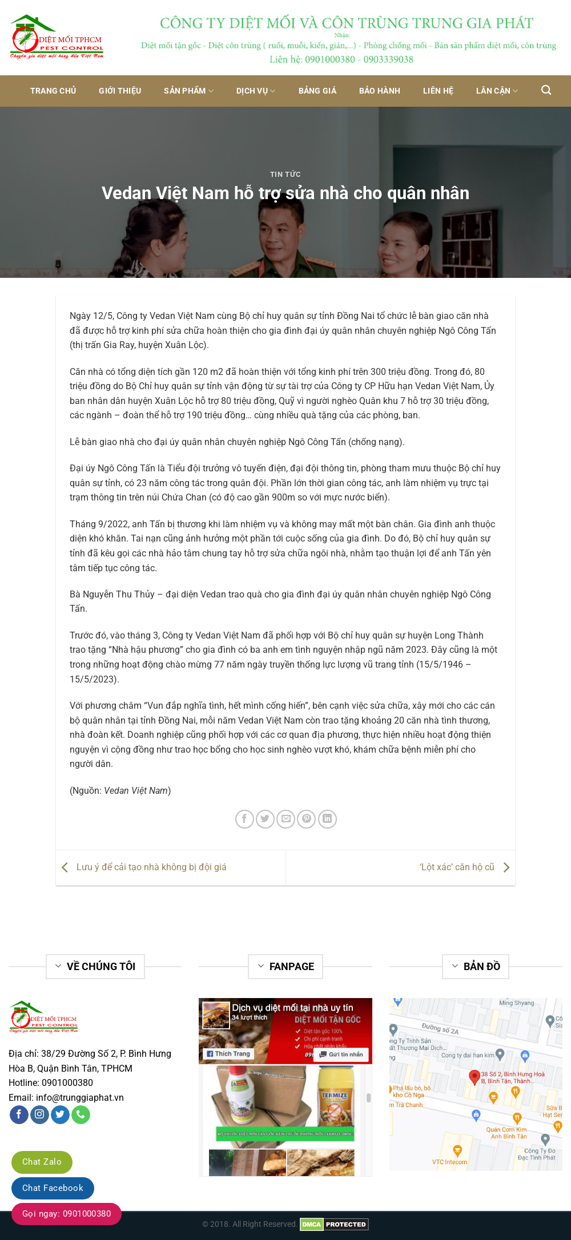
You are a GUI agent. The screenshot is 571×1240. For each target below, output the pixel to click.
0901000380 (67, 1082)
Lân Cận (497, 91)
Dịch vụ (256, 91)
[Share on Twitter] (265, 819)
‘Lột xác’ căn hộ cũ (467, 867)
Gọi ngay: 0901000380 (66, 1214)
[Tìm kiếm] (546, 90)
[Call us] (80, 1115)
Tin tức (285, 174)
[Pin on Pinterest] (306, 819)
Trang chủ (53, 91)
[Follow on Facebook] (19, 1115)
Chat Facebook (52, 1188)
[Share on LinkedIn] (327, 819)
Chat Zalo (42, 1162)
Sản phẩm (189, 91)
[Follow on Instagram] (39, 1115)
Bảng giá (317, 91)
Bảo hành (379, 91)
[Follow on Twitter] (60, 1115)
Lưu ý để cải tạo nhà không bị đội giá (141, 867)
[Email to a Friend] (285, 819)
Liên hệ (438, 91)
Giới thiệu (120, 91)
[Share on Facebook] (244, 819)
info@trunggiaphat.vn (80, 1097)
